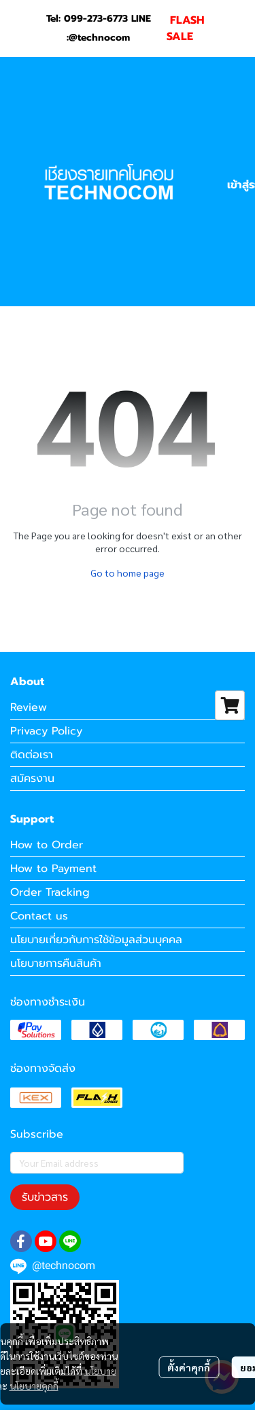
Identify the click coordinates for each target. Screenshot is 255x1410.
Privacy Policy (46, 731)
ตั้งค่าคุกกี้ (188, 1367)
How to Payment (53, 868)
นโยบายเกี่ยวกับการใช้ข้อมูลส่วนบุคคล (96, 940)
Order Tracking (50, 892)
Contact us (39, 916)
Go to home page (127, 572)
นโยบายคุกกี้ (34, 1386)
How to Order (46, 845)
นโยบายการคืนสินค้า (55, 963)
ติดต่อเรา (31, 755)
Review (28, 707)
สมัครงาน (32, 778)
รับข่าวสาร (45, 1197)
